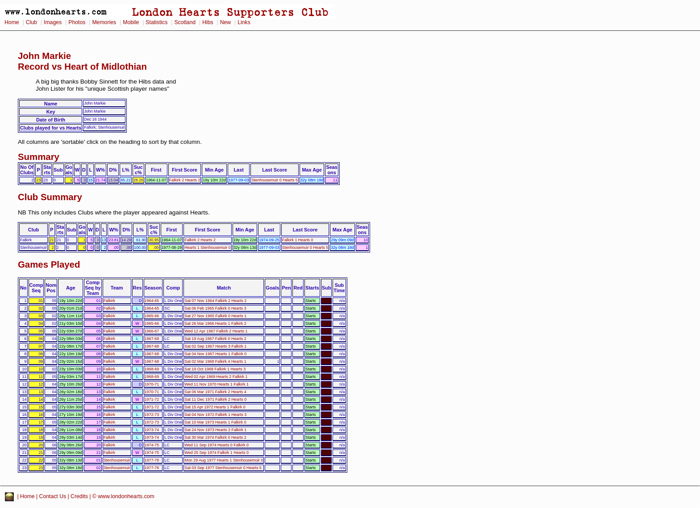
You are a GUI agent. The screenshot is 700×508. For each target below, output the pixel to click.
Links (244, 22)
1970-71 (152, 384)
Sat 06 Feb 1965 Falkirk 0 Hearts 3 (215, 308)
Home (11, 22)
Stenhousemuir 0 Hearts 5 (274, 180)
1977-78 (152, 460)
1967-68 (152, 338)
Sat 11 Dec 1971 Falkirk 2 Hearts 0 (215, 399)
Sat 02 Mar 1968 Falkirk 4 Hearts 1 (215, 361)
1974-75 (152, 445)
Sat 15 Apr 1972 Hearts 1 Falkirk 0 (214, 407)
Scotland (185, 22)
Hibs (207, 22)
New (225, 22)
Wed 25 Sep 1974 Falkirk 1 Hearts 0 (216, 452)
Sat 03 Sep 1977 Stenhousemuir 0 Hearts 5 (222, 468)
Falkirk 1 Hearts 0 (297, 240)
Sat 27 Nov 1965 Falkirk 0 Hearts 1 (215, 316)
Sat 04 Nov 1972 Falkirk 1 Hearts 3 (215, 414)
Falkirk (109, 300)
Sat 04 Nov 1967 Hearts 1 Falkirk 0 (215, 354)
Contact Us (53, 496)
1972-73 (152, 414)
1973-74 (152, 430)
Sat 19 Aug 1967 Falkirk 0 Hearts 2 (215, 338)
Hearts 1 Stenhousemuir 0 (207, 247)
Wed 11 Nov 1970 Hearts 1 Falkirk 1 (216, 384)
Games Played (49, 264)
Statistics (156, 22)
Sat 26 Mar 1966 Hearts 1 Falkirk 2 (215, 323)
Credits (79, 496)
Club (31, 22)
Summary (38, 157)
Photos (76, 22)
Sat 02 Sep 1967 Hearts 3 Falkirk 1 (215, 346)
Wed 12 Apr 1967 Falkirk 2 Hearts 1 (215, 331)
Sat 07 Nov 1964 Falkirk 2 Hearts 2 (215, 300)
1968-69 (152, 369)
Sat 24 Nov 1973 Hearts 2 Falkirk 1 (215, 430)
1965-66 (152, 316)
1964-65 (152, 300)
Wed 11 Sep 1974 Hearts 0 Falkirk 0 (216, 445)
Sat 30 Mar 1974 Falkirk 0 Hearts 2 (215, 437)
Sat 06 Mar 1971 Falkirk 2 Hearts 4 (215, 392)
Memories (104, 22)
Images (53, 22)
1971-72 (152, 399)
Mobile (131, 22)
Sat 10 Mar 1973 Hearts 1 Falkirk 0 (215, 422)
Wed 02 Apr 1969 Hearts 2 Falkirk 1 (215, 376)
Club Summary (50, 197)
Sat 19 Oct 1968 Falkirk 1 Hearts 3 (215, 369)
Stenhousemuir (117, 460)
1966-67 (152, 331)
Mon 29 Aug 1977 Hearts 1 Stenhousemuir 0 (223, 460)
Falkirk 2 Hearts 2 (184, 180)
